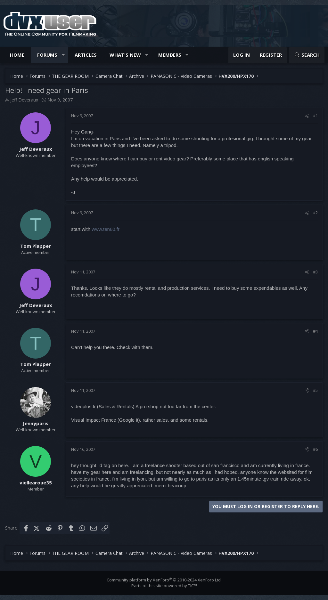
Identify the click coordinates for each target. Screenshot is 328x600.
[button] (63, 55)
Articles (86, 55)
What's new (125, 55)
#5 (315, 390)
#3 (315, 272)
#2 (315, 212)
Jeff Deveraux (24, 100)
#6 (315, 449)
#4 (315, 331)
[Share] (307, 115)
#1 (315, 115)
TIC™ (192, 585)
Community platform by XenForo (164, 580)
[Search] (306, 55)
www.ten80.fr (105, 229)
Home (17, 55)
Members (169, 55)
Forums (47, 55)
